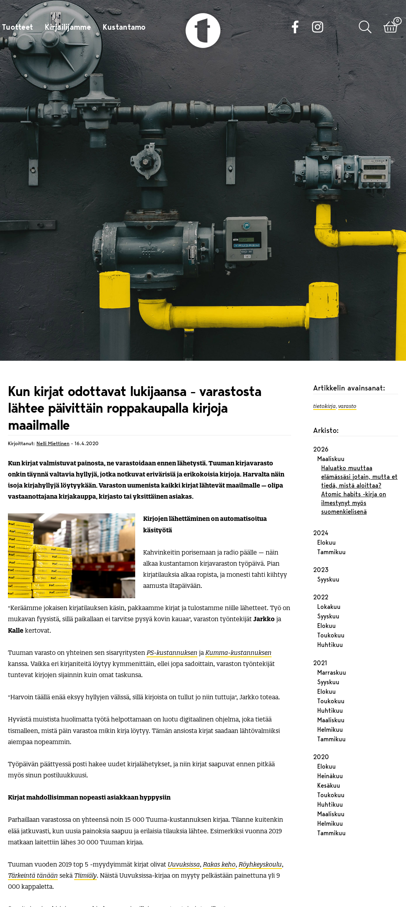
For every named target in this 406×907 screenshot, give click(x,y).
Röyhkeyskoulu (260, 826)
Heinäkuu (330, 738)
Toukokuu (331, 598)
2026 (320, 412)
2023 (321, 532)
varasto (347, 368)
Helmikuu (330, 692)
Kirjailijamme (68, 28)
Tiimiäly (85, 837)
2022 (320, 560)
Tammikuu (331, 514)
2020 (321, 719)
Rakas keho (219, 826)
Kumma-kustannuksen (238, 614)
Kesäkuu (328, 748)
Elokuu (326, 505)
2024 (320, 495)
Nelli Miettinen (52, 405)
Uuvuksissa (184, 826)
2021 (320, 625)
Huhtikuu (330, 608)
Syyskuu (328, 542)
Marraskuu (331, 635)
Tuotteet (17, 28)
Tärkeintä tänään (33, 837)
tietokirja (324, 368)
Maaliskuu (331, 421)
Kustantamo (124, 28)
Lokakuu (329, 569)
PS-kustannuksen (172, 614)
